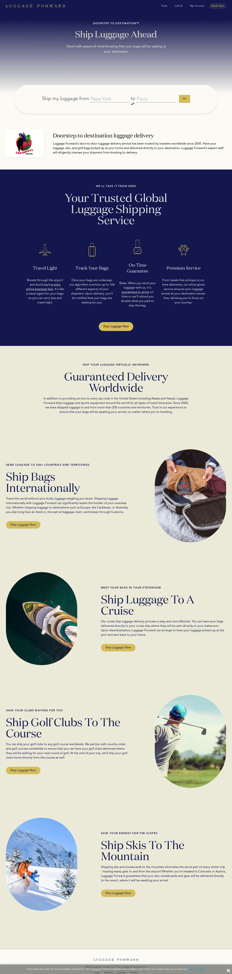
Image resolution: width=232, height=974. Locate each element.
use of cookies (196, 969)
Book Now (218, 6)
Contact (134, 963)
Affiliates (108, 963)
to (133, 94)
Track (164, 6)
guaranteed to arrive (135, 282)
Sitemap (121, 963)
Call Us (179, 6)
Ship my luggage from (61, 93)
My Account (197, 6)
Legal (97, 963)
